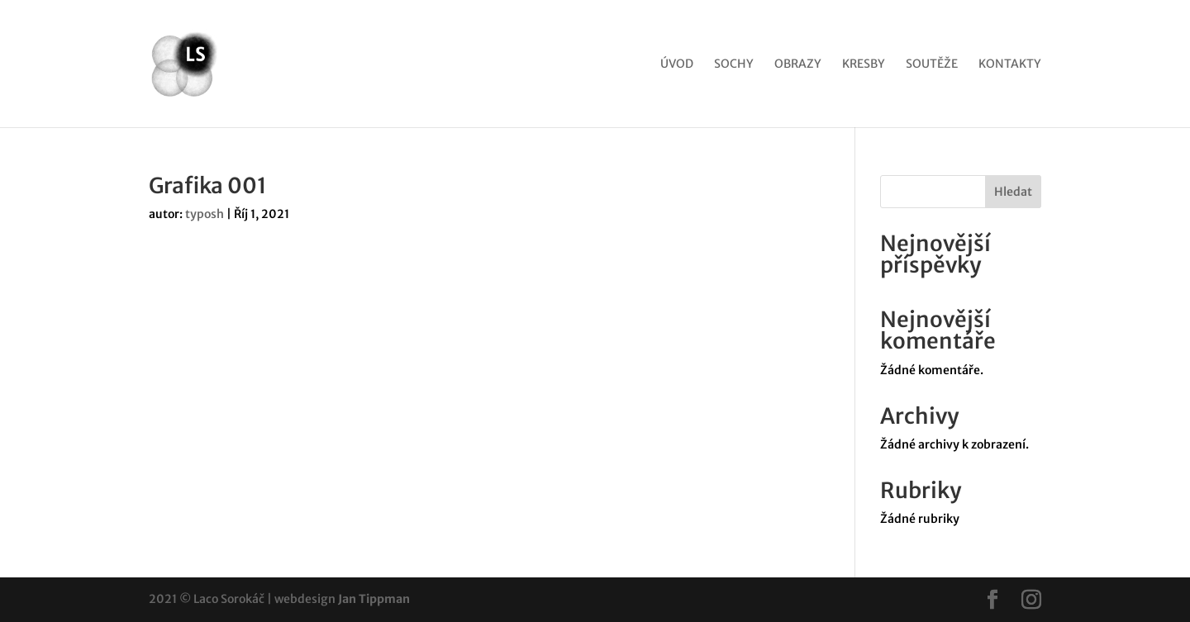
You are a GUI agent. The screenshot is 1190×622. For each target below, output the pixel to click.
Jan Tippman (374, 598)
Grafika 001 (208, 185)
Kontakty (1009, 64)
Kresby (863, 64)
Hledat (1013, 191)
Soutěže (932, 64)
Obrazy (797, 64)
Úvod (676, 64)
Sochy (734, 64)
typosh (204, 214)
